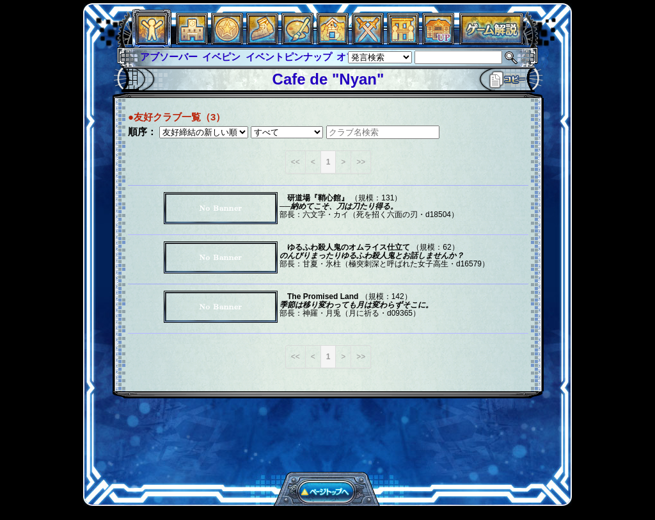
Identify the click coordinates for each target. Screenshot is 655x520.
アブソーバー (169, 56)
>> (360, 162)
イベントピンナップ (289, 56)
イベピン (221, 56)
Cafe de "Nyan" (328, 79)
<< (295, 162)
